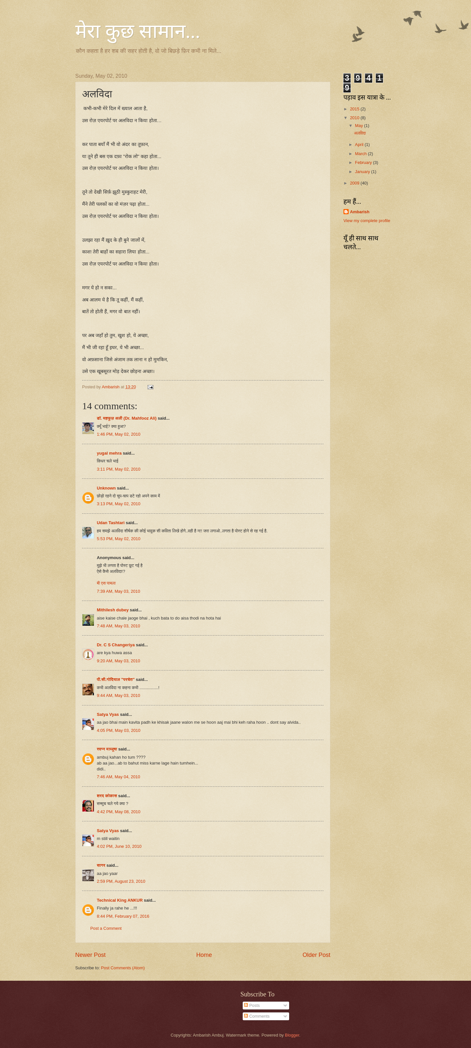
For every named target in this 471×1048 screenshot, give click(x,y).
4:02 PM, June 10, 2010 (119, 846)
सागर (101, 865)
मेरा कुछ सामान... (137, 31)
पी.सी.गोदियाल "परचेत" (116, 679)
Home (204, 955)
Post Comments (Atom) (123, 967)
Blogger (292, 1035)
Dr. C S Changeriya (116, 644)
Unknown (106, 488)
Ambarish (359, 211)
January (363, 171)
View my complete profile (366, 220)
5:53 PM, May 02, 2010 (118, 538)
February (364, 162)
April (359, 144)
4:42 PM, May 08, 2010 (118, 811)
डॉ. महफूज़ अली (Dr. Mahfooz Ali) (127, 418)
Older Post (316, 955)
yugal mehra (109, 453)
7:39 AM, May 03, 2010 (118, 591)
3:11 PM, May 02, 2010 (118, 469)
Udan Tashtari (111, 522)
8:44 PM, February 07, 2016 (123, 916)
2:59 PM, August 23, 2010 (121, 881)
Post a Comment (106, 928)
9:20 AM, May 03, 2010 (118, 660)
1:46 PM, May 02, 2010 (118, 434)
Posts (252, 1005)
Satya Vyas (108, 714)
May (359, 125)
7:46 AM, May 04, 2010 (118, 776)
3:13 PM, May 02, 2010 (118, 503)
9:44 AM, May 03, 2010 (118, 695)
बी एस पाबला (106, 583)
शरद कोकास (107, 795)
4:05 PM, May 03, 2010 (118, 730)
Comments (257, 1016)
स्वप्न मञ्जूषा (107, 749)
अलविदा (360, 133)
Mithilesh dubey (113, 609)
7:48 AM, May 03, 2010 (118, 625)
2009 (355, 183)
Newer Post (90, 955)
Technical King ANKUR (120, 900)
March (361, 153)
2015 (355, 108)
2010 (355, 117)
